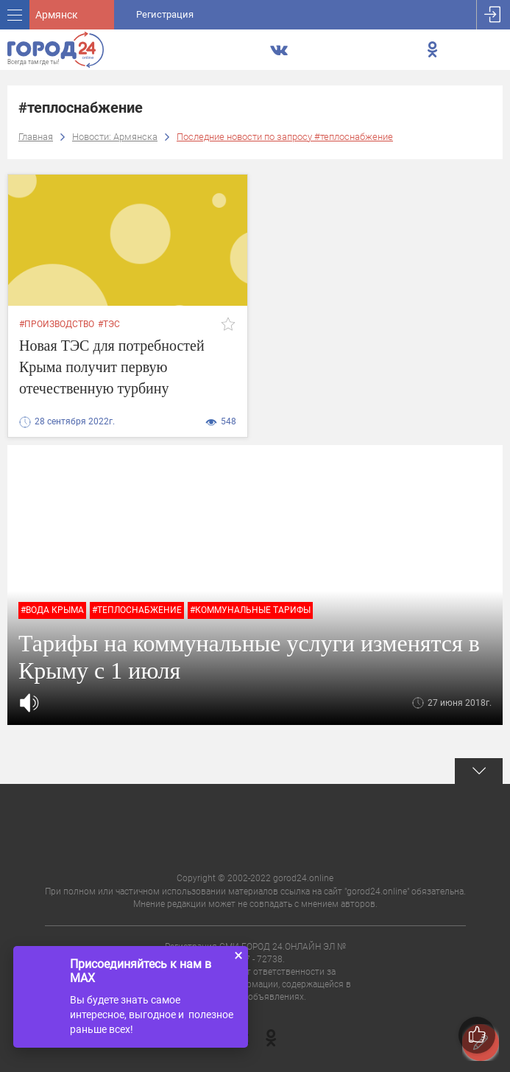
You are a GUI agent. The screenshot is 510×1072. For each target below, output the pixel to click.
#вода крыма (52, 610)
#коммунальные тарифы (250, 610)
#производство (56, 324)
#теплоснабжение (137, 610)
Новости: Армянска (114, 136)
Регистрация (165, 14)
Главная (35, 136)
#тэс (109, 324)
